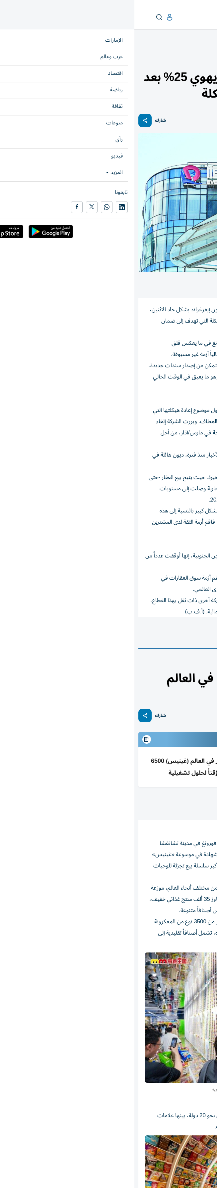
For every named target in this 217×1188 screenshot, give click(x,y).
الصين (154, 635)
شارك (26, 120)
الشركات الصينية (191, 635)
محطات (187, 664)
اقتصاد (206, 58)
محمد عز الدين (171, 803)
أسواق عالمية (120, 635)
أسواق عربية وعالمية (177, 58)
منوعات (205, 664)
